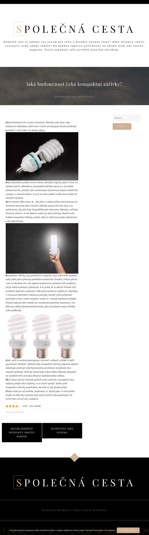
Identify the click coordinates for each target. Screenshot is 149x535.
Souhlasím (128, 530)
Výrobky (20, 412)
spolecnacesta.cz (86, 96)
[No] (146, 530)
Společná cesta (75, 28)
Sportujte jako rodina (62, 430)
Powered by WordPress (56, 510)
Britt (85, 510)
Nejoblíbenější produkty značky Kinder (22, 432)
